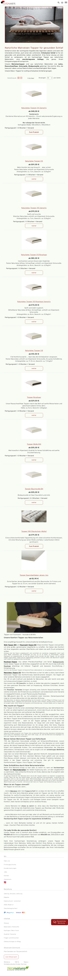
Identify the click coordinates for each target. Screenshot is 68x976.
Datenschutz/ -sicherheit (12, 901)
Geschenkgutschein (10, 908)
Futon (27, 791)
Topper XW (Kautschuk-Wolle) (34, 531)
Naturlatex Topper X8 (34, 350)
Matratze (13, 791)
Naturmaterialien (19, 770)
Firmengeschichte (10, 864)
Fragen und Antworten (11, 938)
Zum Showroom (11, 957)
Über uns (7, 861)
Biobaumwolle (58, 662)
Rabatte (6, 897)
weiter (34, 179)
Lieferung (19, 893)
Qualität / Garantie (10, 934)
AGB (5, 905)
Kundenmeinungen (10, 868)
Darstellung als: (12, 78)
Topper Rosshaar (34, 397)
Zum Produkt (34, 132)
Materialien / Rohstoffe (11, 927)
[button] (66, 2)
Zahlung (6, 893)
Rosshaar (7, 666)
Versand (12, 893)
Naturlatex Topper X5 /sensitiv (34, 208)
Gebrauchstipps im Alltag (12, 941)
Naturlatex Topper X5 (34, 161)
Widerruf (10, 905)
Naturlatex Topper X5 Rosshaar (34, 255)
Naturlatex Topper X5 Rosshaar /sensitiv (34, 302)
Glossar (6, 923)
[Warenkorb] (62, 2)
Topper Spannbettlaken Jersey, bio (34, 575)
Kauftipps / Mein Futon (11, 930)
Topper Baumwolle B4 (34, 489)
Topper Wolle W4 (34, 444)
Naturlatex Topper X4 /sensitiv (34, 108)
